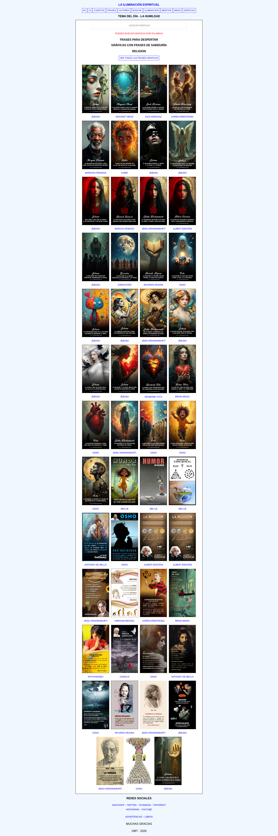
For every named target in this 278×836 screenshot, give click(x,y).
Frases (111, 10)
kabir (124, 173)
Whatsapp (118, 805)
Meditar (166, 10)
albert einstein (182, 229)
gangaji (124, 677)
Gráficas (189, 10)
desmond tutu (153, 397)
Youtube (146, 809)
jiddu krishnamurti (153, 229)
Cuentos (99, 10)
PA (84, 10)
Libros (149, 817)
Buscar (136, 10)
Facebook (145, 805)
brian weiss (182, 396)
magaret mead (125, 117)
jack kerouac (153, 117)
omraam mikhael (125, 621)
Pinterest (160, 805)
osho (182, 285)
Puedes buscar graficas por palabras (139, 33)
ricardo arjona (153, 285)
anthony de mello (95, 565)
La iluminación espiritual (138, 4)
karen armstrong (182, 117)
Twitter (132, 805)
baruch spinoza (124, 229)
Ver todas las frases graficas (139, 58)
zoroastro (124, 285)
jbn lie (125, 509)
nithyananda (95, 677)
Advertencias (133, 817)
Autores (124, 10)
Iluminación (151, 10)
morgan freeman (95, 173)
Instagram (132, 809)
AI (90, 10)
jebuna (95, 117)
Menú (177, 10)
